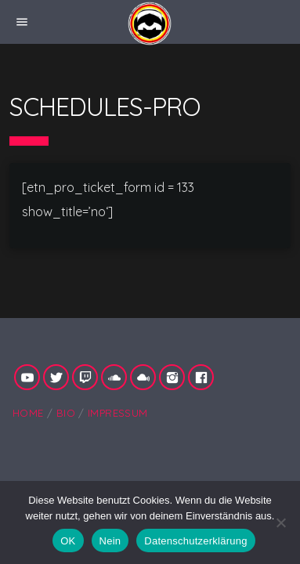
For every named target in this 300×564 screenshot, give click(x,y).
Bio (65, 413)
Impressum (118, 413)
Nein (110, 541)
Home (28, 413)
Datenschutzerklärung (195, 541)
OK (67, 541)
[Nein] (280, 522)
